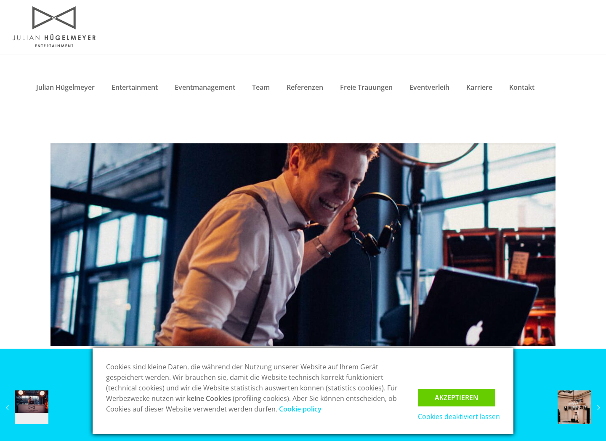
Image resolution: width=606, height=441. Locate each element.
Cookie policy (300, 409)
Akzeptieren (456, 397)
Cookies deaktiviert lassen (459, 416)
